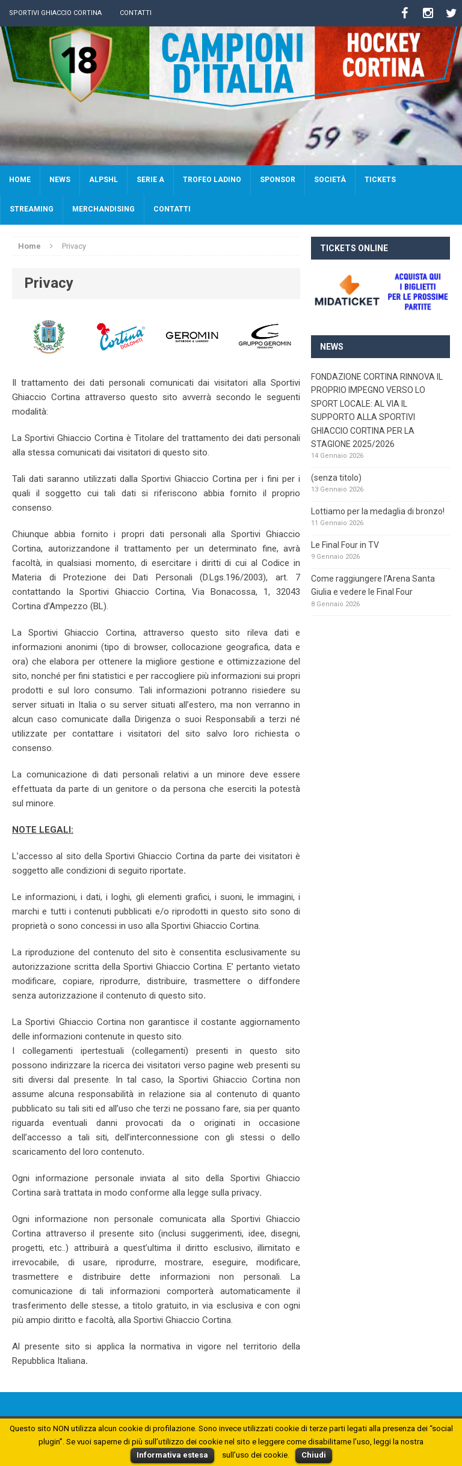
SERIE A (150, 179)
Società (330, 179)
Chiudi (313, 1454)
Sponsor (277, 179)
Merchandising (103, 209)
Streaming (32, 209)
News (59, 179)
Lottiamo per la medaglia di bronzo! (378, 511)
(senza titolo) (336, 477)
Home (20, 179)
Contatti (136, 13)
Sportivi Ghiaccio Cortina (55, 13)
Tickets (380, 179)
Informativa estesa (172, 1454)
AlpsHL (103, 179)
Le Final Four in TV (345, 545)
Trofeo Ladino (212, 179)
